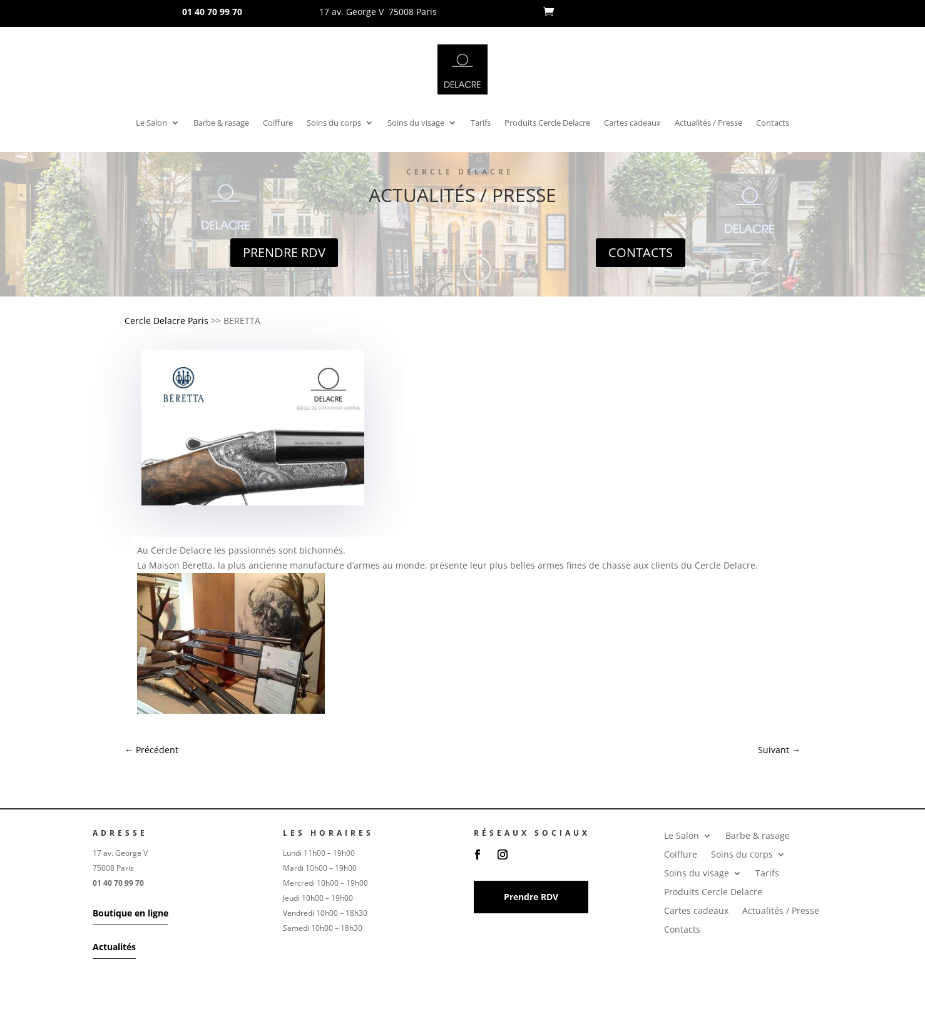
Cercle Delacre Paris (166, 321)
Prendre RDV (284, 252)
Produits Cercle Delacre (547, 123)
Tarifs (481, 123)
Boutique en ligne (130, 913)
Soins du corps (334, 123)
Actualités (114, 947)
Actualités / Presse (708, 123)
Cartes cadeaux (632, 123)
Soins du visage (415, 123)
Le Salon (151, 123)
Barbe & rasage (221, 123)
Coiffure (278, 123)
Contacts (772, 123)
